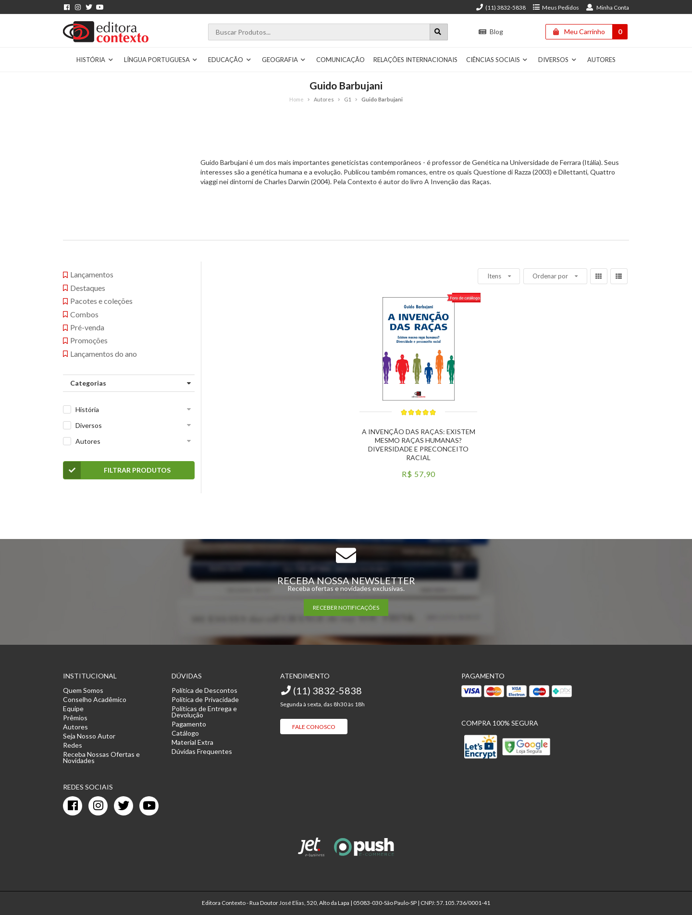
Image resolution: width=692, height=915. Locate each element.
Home (296, 99)
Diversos (557, 59)
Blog (491, 31)
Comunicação (340, 59)
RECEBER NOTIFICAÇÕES (346, 607)
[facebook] (72, 805)
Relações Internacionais (415, 59)
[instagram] (98, 805)
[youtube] (149, 805)
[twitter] (123, 805)
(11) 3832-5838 (501, 7)
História (94, 59)
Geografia (284, 59)
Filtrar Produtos (117, 470)
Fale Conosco (313, 726)
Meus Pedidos (555, 7)
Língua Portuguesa (161, 59)
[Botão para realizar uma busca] (439, 32)
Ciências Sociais (497, 59)
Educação (229, 59)
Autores (601, 59)
